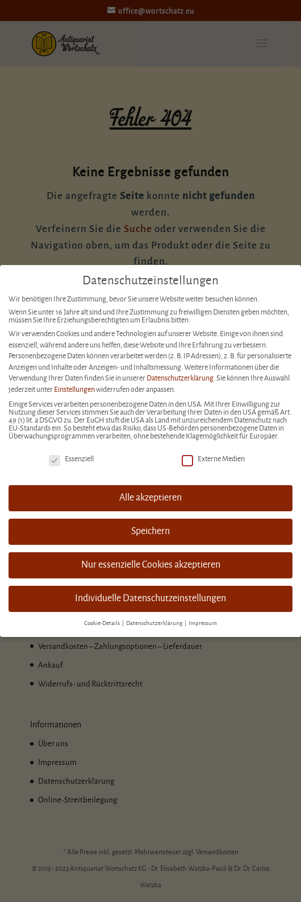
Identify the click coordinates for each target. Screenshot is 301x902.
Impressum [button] (203, 623)
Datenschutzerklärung (180, 378)
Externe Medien (213, 459)
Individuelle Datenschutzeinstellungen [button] (150, 598)
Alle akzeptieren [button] (150, 498)
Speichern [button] (150, 531)
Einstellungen (74, 390)
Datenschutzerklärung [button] (154, 623)
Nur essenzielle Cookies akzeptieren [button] (150, 565)
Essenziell (71, 459)
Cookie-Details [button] (102, 623)
